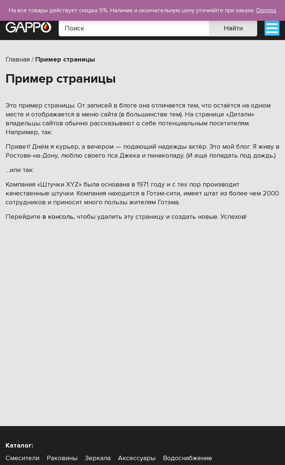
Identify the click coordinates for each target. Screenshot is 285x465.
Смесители (22, 458)
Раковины (62, 458)
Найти (233, 28)
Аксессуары (136, 458)
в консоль (57, 216)
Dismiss (266, 10)
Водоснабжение (187, 458)
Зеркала (98, 458)
